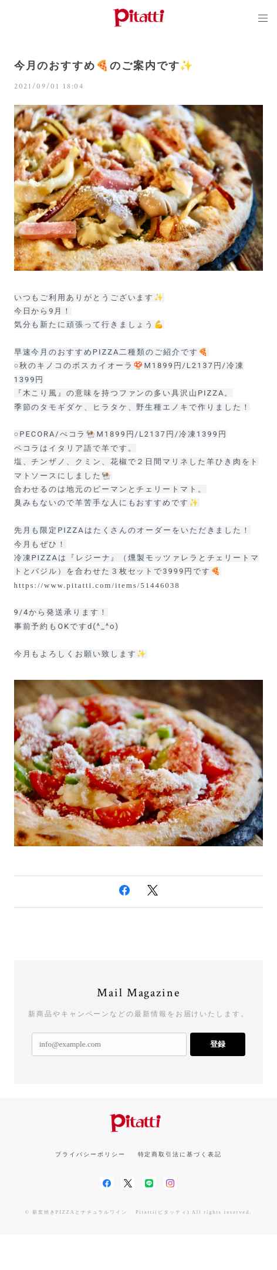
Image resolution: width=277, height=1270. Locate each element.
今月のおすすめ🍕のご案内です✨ (104, 65)
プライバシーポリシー (90, 1154)
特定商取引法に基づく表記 (180, 1154)
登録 (217, 1044)
